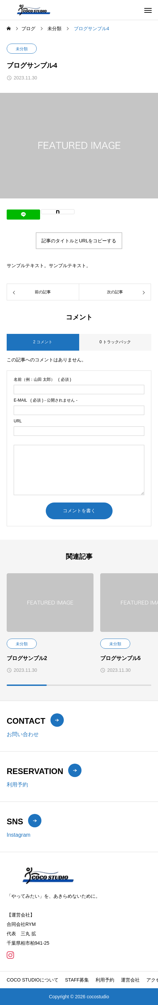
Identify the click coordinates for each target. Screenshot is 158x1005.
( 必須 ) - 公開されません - (45, 400)
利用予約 (105, 980)
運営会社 (130, 980)
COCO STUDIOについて (32, 980)
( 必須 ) (42, 379)
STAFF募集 (77, 980)
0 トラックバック (115, 342)
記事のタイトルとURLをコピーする (78, 240)
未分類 (22, 49)
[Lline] (23, 215)
